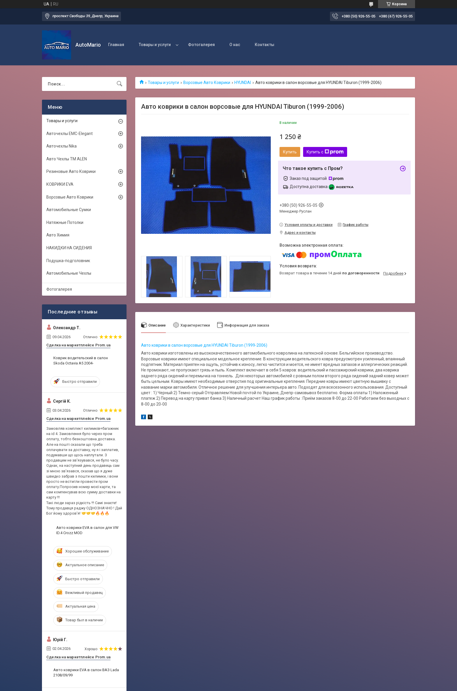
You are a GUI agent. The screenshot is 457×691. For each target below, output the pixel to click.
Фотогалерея (201, 44)
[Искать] (119, 84)
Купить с (325, 152)
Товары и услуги (155, 44)
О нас (234, 44)
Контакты (264, 44)
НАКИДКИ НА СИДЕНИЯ (69, 247)
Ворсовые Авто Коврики (206, 82)
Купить (290, 152)
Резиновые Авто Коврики (71, 171)
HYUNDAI (242, 82)
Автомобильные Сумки (68, 209)
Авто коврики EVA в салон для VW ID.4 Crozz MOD (87, 530)
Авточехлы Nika (61, 146)
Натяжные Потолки (64, 222)
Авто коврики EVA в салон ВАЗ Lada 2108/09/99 (86, 672)
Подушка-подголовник (68, 260)
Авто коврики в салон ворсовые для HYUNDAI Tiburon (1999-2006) (204, 345)
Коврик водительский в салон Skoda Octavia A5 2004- (80, 360)
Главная (116, 44)
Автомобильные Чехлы (68, 273)
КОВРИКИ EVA (59, 184)
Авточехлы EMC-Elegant (69, 133)
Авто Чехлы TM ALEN (66, 159)
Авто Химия (57, 235)
